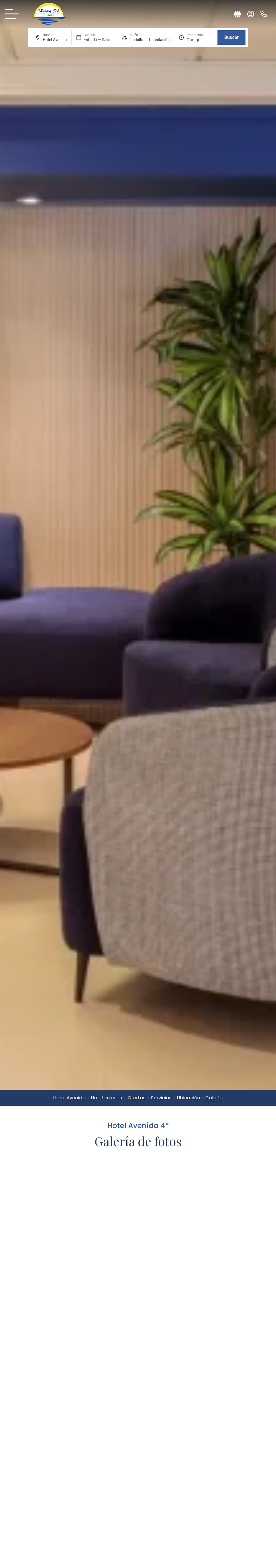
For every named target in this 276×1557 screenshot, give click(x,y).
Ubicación (188, 1097)
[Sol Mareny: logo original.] (48, 14)
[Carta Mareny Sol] (13, 14)
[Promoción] (199, 39)
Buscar (231, 37)
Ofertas (137, 1097)
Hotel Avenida (69, 1097)
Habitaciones (106, 1097)
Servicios (161, 1097)
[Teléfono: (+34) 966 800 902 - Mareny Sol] (263, 14)
